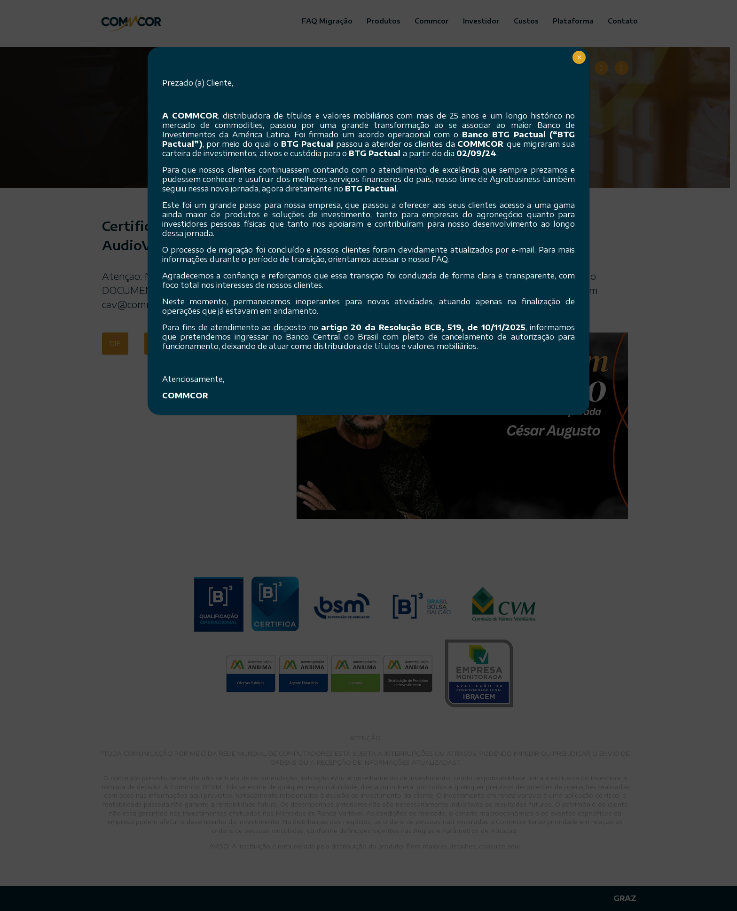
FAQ (439, 259)
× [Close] (579, 57)
